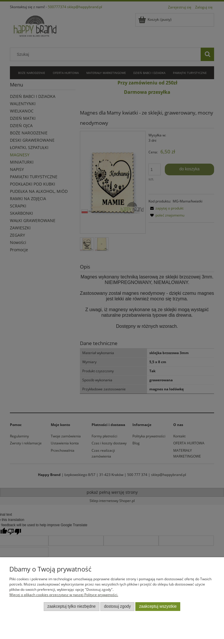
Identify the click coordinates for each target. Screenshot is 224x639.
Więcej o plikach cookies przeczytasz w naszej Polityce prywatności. (63, 594)
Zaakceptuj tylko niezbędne (71, 606)
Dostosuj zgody (117, 606)
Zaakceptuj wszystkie (158, 606)
